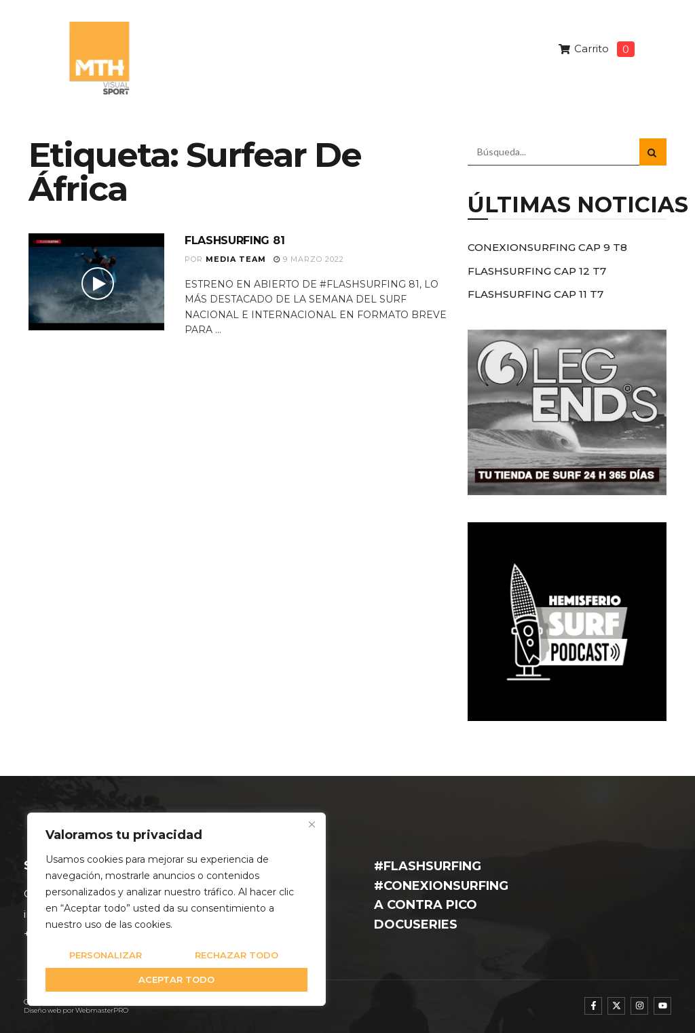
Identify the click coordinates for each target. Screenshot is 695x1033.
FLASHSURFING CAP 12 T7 (537, 271)
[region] (176, 909)
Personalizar (105, 955)
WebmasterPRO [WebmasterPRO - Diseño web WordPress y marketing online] (101, 1010)
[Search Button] (652, 151)
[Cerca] (311, 824)
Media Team (236, 259)
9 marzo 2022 (309, 259)
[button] (641, 80)
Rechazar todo (236, 955)
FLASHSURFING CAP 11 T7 (535, 294)
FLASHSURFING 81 (234, 240)
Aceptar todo (176, 979)
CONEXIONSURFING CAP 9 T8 (547, 247)
